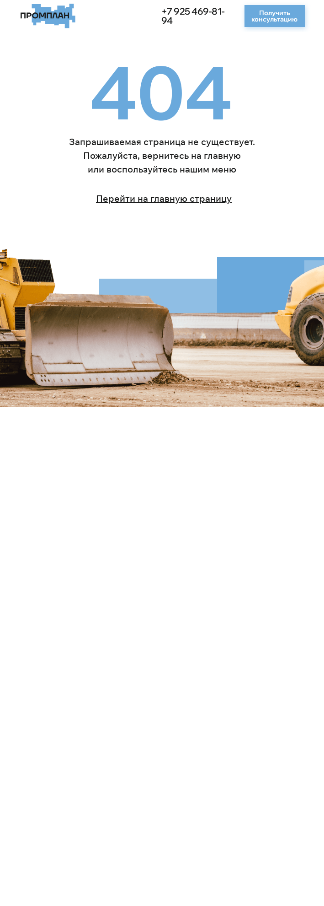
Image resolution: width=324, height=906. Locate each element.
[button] (274, 16)
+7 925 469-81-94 (193, 15)
